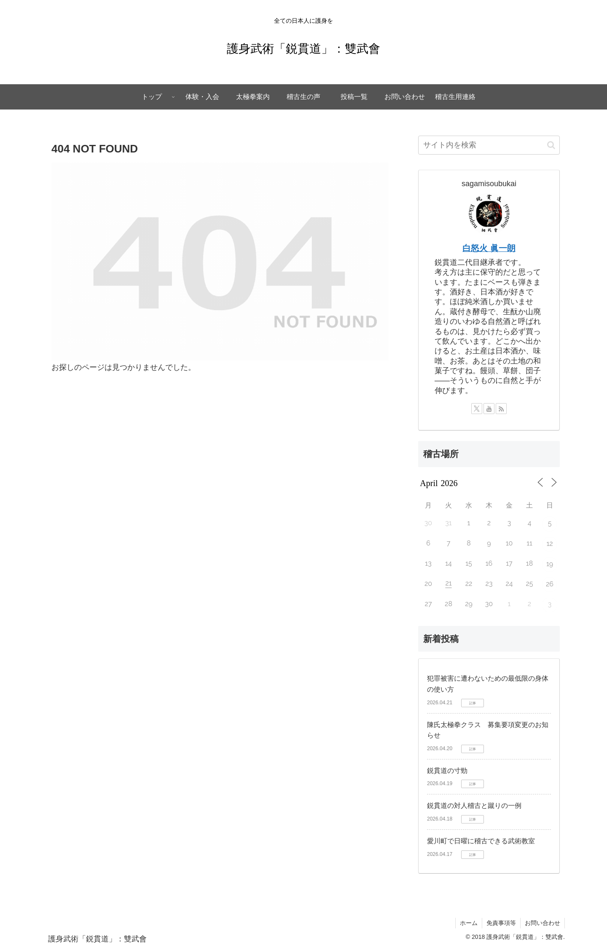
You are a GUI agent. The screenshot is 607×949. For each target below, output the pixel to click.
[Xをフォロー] (476, 408)
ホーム (469, 923)
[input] (489, 145)
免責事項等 (501, 923)
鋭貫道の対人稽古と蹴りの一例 (474, 805)
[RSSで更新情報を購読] (501, 408)
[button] (551, 145)
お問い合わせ (542, 923)
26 (549, 584)
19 (549, 564)
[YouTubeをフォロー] (488, 408)
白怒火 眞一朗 (489, 248)
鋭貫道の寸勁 (447, 770)
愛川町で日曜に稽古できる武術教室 (481, 841)
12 (549, 544)
